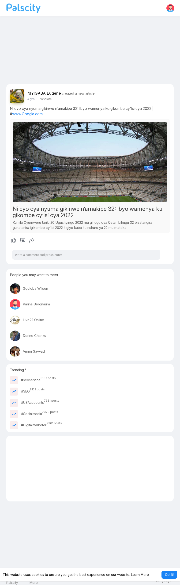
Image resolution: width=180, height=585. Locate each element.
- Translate (44, 99)
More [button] (35, 582)
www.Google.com (27, 114)
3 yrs (31, 99)
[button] (170, 8)
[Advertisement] (90, 51)
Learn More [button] (140, 575)
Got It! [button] (169, 575)
